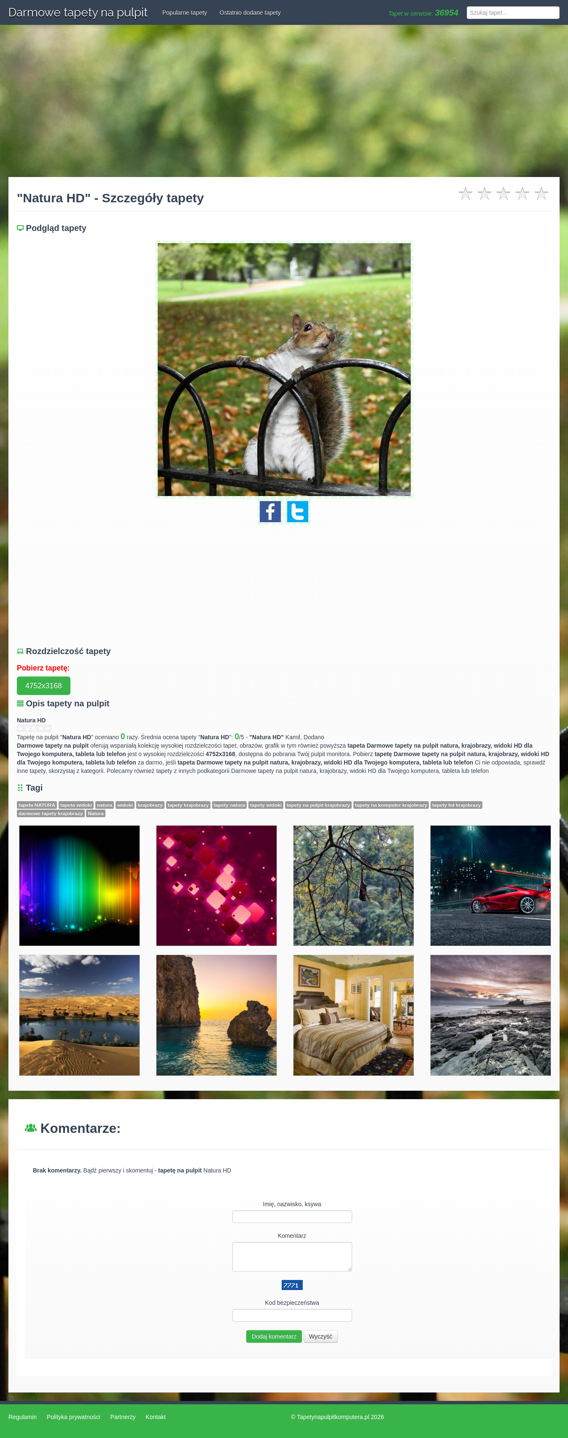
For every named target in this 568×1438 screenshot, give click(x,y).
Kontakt (155, 1417)
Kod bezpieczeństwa (292, 1302)
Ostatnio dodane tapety (250, 12)
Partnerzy (123, 1417)
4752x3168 (43, 685)
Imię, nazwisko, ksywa (292, 1204)
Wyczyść (320, 1336)
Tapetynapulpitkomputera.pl (333, 1417)
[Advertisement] (284, 101)
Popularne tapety (184, 12)
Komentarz (292, 1235)
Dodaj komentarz (274, 1336)
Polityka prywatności (73, 1417)
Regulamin (22, 1417)
